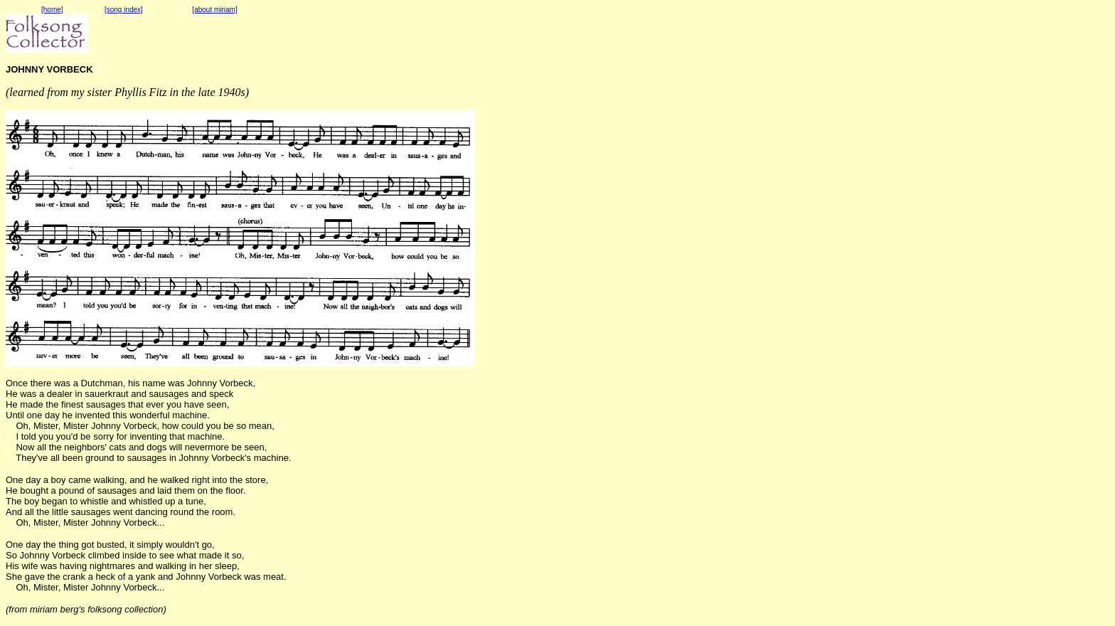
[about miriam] (214, 10)
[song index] (124, 10)
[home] (52, 10)
